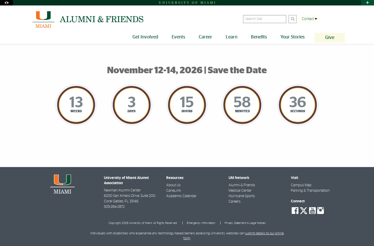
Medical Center (240, 190)
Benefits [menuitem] (259, 37)
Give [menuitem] (329, 37)
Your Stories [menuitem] (292, 37)
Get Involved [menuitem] (145, 37)
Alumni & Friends (242, 185)
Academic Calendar (181, 196)
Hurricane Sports (242, 196)
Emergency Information (201, 223)
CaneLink (173, 190)
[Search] (292, 19)
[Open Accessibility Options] (6, 2)
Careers (235, 201)
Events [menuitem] (178, 37)
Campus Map (301, 185)
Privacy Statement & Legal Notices (245, 223)
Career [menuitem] (205, 37)
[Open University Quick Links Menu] (367, 2)
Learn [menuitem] (231, 37)
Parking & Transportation (310, 190)
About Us (173, 185)
